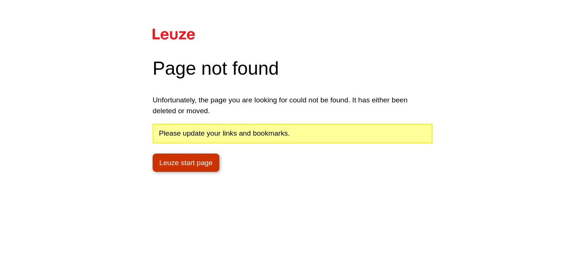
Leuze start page (186, 163)
